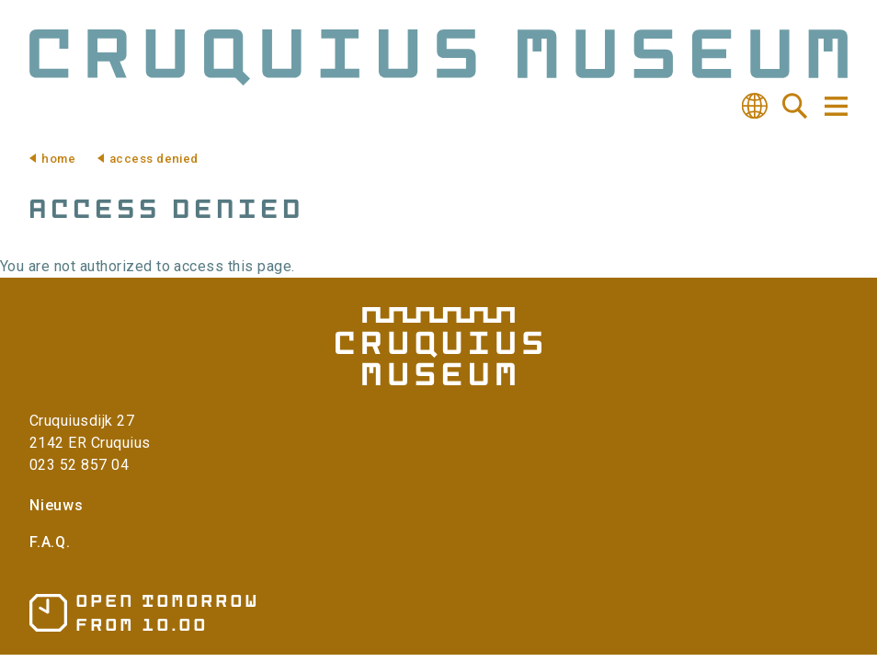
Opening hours (142, 613)
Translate (755, 106)
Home (58, 159)
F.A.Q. (50, 542)
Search (795, 106)
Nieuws (56, 505)
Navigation (835, 106)
